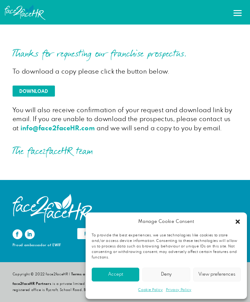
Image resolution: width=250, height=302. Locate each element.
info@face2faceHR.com (58, 128)
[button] (238, 222)
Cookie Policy (150, 290)
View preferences (216, 274)
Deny (166, 274)
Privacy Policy (178, 290)
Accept (115, 274)
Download (33, 91)
